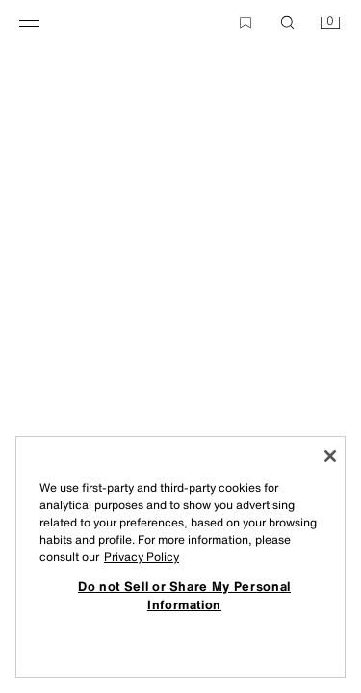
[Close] (330, 456)
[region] (180, 557)
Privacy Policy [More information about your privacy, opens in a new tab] (141, 557)
